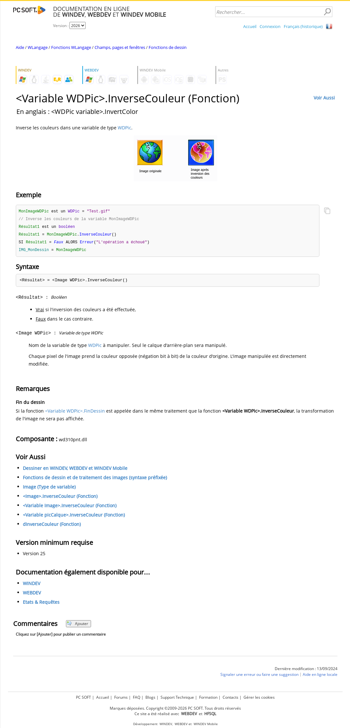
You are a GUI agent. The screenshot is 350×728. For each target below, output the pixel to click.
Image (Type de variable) (49, 489)
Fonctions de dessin (168, 47)
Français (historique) (303, 26)
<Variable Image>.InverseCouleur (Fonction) (69, 507)
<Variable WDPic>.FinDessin (75, 413)
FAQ (136, 697)
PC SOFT (83, 697)
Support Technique (177, 697)
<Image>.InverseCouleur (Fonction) (60, 498)
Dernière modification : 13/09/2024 (306, 670)
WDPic (124, 128)
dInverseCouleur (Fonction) (52, 526)
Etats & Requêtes (41, 604)
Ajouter (77, 625)
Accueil (249, 26)
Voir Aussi (324, 98)
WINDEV (31, 585)
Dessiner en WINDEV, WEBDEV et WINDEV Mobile (75, 470)
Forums (121, 697)
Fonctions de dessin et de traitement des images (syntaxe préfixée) (95, 479)
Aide (20, 47)
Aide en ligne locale (320, 676)
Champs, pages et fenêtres (120, 47)
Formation (208, 697)
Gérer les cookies (259, 697)
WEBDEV (32, 595)
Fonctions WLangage (71, 47)
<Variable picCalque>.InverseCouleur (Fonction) (74, 517)
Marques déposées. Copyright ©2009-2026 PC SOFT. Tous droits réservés (175, 708)
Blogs (150, 697)
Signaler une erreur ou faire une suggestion (259, 676)
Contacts (230, 697)
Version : (61, 25)
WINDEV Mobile (206, 724)
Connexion (270, 26)
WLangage (38, 47)
